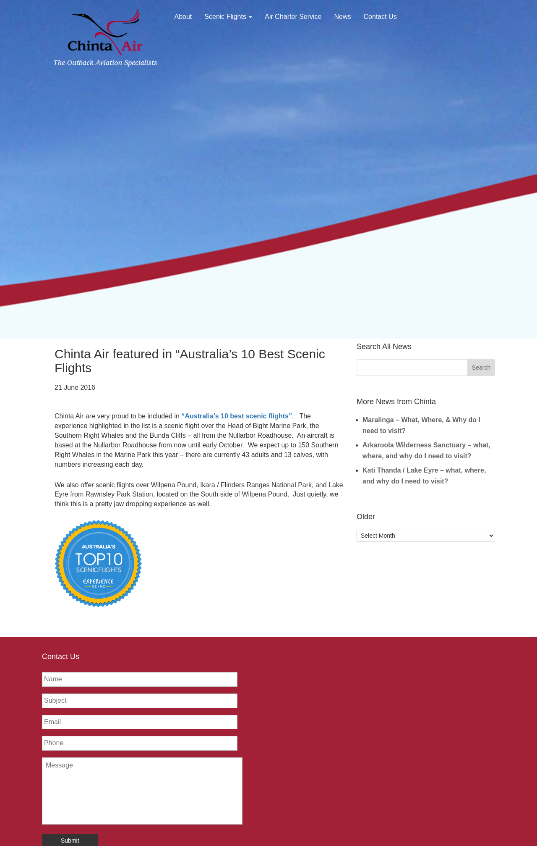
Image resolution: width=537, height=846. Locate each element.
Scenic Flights (228, 16)
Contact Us (380, 16)
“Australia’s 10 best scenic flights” (236, 416)
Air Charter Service (293, 16)
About (183, 16)
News (342, 16)
